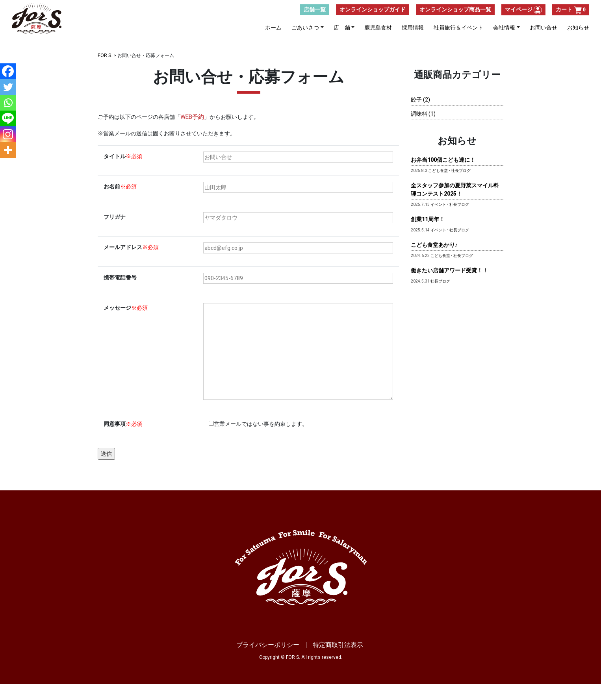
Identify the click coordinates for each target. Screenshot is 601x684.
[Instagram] (8, 134)
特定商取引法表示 (338, 644)
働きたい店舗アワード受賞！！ (449, 270)
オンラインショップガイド (372, 11)
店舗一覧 (315, 11)
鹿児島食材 (378, 29)
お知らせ (578, 29)
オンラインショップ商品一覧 (455, 11)
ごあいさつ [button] (305, 29)
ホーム (273, 29)
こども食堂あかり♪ (434, 244)
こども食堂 (438, 170)
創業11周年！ (428, 219)
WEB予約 (191, 116)
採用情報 (413, 29)
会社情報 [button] (504, 29)
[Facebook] (8, 71)
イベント (438, 204)
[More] (8, 150)
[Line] (8, 118)
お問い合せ (543, 29)
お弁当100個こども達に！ (443, 159)
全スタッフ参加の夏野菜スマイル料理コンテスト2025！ (455, 189)
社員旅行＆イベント (458, 29)
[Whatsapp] (8, 103)
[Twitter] (8, 87)
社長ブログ (461, 170)
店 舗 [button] (342, 29)
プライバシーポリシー (267, 644)
